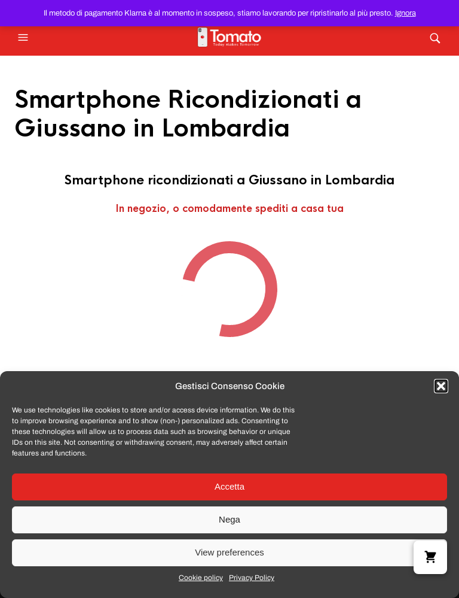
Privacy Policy (251, 577)
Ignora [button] (405, 13)
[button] (441, 386)
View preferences (229, 552)
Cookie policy (201, 577)
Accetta (229, 486)
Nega (229, 519)
